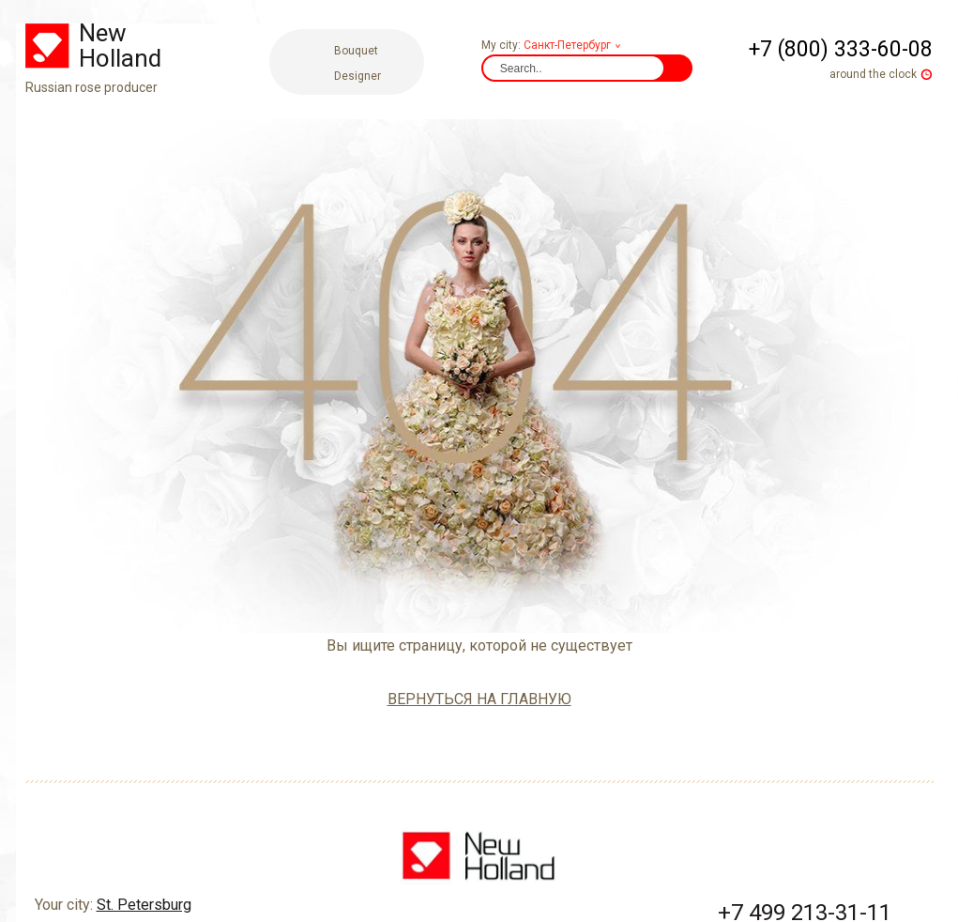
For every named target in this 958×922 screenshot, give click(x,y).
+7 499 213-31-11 (804, 838)
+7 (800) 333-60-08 (841, 49)
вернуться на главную (479, 699)
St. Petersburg (144, 830)
